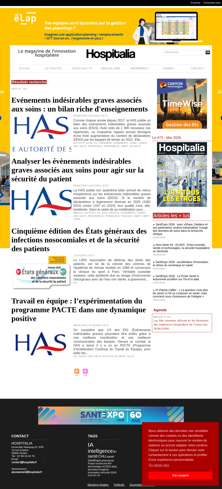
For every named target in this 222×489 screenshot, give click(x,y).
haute (83, 146)
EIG (96, 143)
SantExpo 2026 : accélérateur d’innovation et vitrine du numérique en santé (180, 263)
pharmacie (107, 460)
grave (133, 143)
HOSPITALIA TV (82, 68)
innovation (94, 472)
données (93, 469)
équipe (83, 356)
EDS (90, 475)
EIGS (104, 213)
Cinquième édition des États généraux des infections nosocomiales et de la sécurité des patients (79, 240)
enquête (114, 213)
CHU (102, 456)
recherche (101, 463)
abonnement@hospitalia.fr (26, 472)
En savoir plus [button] (159, 465)
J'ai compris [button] (180, 475)
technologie (94, 466)
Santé (146, 216)
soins (76, 219)
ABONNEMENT (139, 68)
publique (126, 216)
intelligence (100, 451)
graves (142, 143)
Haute (83, 216)
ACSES (106, 466)
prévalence (112, 216)
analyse (78, 213)
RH (109, 463)
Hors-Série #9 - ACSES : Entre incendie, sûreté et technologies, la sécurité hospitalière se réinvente (181, 248)
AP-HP (96, 475)
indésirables (112, 146)
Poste (91, 463)
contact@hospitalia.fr (24, 462)
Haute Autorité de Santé (109, 356)
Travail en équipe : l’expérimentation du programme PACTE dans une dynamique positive (78, 310)
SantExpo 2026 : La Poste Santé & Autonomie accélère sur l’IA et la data (176, 277)
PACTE (130, 356)
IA (90, 444)
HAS (75, 146)
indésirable (95, 146)
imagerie (104, 469)
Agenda (160, 310)
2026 (113, 472)
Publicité (119, 484)
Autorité (90, 213)
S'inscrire (195, 2)
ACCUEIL (24, 68)
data (114, 466)
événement (105, 143)
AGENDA (168, 68)
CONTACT (197, 68)
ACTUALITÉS (53, 68)
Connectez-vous (212, 2)
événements (120, 143)
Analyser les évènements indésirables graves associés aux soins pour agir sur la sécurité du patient (77, 170)
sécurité (135, 146)
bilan (89, 143)
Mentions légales (98, 484)
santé (124, 146)
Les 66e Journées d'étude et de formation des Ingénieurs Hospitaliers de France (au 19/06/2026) (181, 325)
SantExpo (94, 460)
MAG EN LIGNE (110, 68)
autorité (79, 143)
